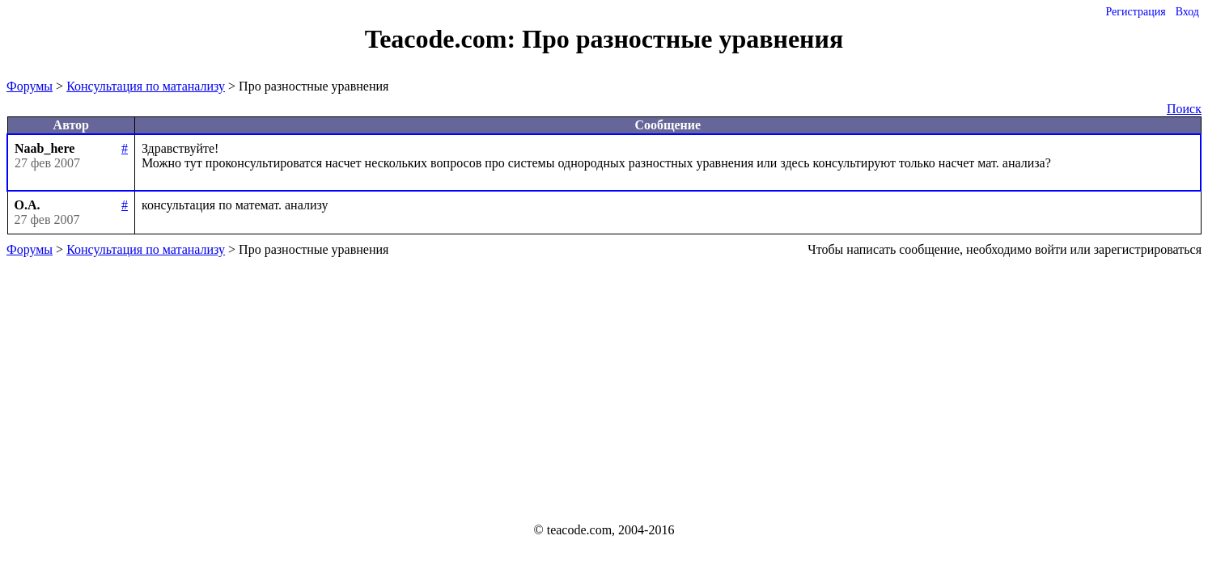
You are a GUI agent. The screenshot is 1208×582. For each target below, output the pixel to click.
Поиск (1184, 109)
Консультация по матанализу (145, 86)
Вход (1187, 12)
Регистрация (1135, 12)
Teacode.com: (443, 38)
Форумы (29, 86)
